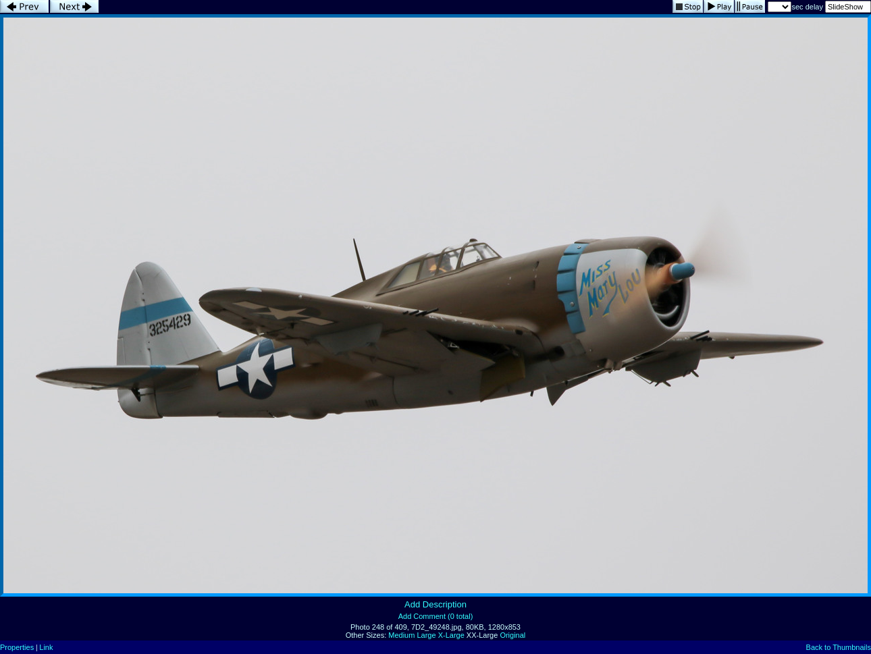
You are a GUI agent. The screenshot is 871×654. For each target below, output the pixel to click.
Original (512, 635)
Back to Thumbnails (838, 647)
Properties (17, 647)
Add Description (435, 604)
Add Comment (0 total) (435, 616)
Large (426, 635)
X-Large (451, 635)
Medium (401, 635)
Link (46, 647)
